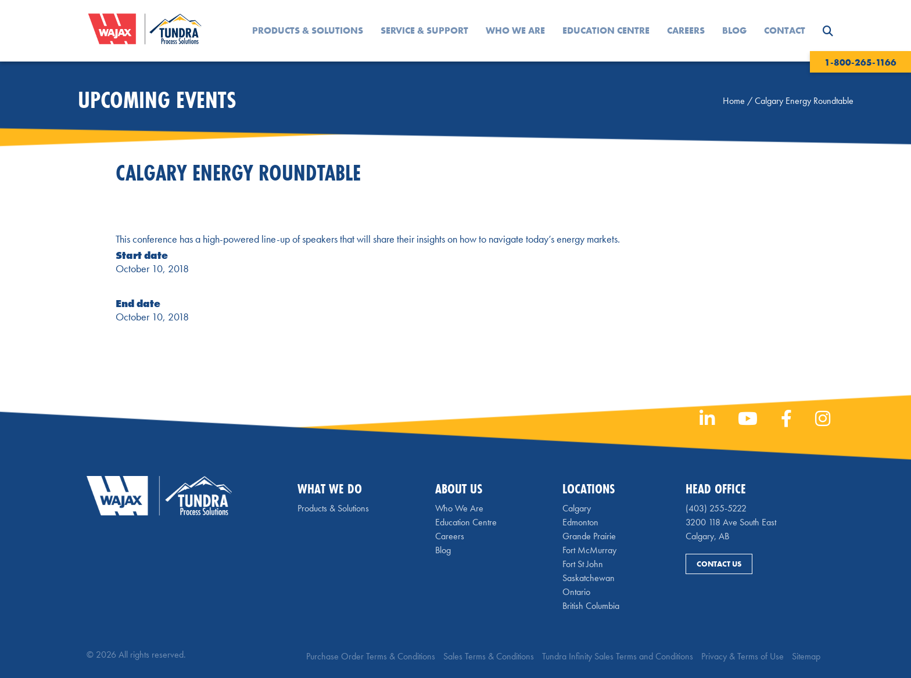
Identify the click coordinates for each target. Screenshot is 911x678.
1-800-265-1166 (860, 62)
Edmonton (580, 522)
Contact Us (719, 564)
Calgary (576, 508)
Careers (686, 30)
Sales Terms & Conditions (488, 656)
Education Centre (606, 30)
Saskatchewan (588, 578)
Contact (784, 30)
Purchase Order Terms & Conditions (370, 656)
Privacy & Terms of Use (742, 656)
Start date (142, 255)
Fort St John (582, 564)
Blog (734, 30)
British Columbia (590, 606)
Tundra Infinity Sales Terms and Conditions (617, 656)
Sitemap (806, 656)
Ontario (576, 592)
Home (734, 101)
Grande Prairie (589, 536)
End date (138, 303)
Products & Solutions (307, 30)
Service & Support (424, 30)
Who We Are (515, 30)
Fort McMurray (589, 550)
